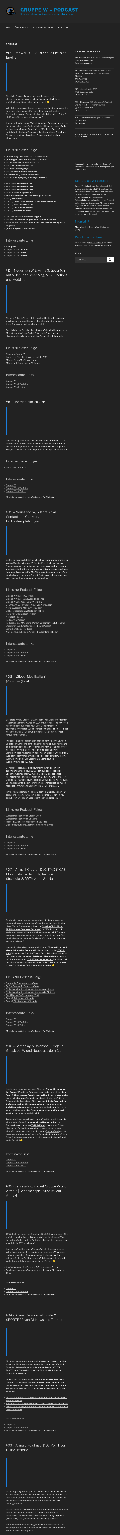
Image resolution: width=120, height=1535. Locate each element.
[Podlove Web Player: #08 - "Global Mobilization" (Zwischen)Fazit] (37, 701)
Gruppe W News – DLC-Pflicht (20, 596)
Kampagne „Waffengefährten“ (31, 178)
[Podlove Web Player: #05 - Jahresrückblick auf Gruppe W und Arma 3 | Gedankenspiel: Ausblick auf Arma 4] (37, 1216)
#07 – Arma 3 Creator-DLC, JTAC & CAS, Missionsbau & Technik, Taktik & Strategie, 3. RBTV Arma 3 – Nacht (36, 874)
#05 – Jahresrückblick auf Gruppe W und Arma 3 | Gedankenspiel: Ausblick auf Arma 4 (36, 1192)
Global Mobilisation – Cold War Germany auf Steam (30, 990)
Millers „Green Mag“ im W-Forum (21, 360)
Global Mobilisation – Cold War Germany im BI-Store (30, 993)
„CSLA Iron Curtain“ (22, 208)
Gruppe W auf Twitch (16, 387)
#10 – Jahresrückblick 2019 (26, 402)
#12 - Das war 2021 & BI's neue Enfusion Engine (94, 58)
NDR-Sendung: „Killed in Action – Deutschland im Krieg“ (32, 632)
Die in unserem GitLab (22, 163)
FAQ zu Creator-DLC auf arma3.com (22, 987)
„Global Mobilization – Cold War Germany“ (34, 202)
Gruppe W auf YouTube (17, 384)
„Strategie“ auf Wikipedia (25, 1002)
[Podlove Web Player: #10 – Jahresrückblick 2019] (37, 421)
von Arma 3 (28, 196)
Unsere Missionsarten (16, 468)
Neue (19, 166)
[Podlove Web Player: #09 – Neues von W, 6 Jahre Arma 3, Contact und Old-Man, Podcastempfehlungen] (37, 541)
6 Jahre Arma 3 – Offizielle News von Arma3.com (29, 605)
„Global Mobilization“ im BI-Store (21, 819)
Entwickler (19, 184)
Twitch (23, 253)
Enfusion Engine (32, 217)
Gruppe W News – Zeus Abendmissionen (25, 599)
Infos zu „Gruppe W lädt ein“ (24, 175)
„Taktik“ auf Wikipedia (23, 999)
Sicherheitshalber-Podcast (19, 629)
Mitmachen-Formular (26, 172)
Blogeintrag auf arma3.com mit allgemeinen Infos (29, 826)
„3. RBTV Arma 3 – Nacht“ (40, 960)
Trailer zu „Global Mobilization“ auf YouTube (26, 823)
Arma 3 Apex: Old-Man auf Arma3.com (24, 608)
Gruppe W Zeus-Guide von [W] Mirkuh (24, 602)
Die (17, 169)
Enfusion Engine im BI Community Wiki (36, 220)
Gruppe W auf (17, 250)
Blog (8, 27)
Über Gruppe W (21, 27)
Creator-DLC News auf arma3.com (22, 984)
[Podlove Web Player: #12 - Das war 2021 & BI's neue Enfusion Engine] (37, 77)
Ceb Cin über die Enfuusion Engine (45, 223)
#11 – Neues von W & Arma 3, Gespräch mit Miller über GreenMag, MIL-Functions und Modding (36, 275)
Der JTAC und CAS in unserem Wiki (22, 996)
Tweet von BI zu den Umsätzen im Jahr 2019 (26, 357)
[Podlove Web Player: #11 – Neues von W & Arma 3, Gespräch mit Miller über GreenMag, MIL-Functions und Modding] (37, 299)
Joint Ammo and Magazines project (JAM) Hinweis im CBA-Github (37, 1405)
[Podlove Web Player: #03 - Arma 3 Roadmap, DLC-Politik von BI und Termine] (37, 1474)
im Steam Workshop (27, 157)
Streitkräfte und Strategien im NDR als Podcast (28, 626)
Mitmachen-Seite (95, 243)
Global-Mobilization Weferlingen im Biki (25, 611)
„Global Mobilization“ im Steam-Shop (23, 816)
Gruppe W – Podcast (49, 10)
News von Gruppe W (16, 354)
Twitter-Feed (52, 1132)
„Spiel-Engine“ (14, 229)
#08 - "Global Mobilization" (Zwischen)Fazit (92, 118)
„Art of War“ (17, 199)
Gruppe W (11, 381)
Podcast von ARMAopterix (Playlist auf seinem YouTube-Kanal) (35, 623)
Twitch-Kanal (38, 1126)
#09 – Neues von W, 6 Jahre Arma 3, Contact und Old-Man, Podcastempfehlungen (33, 517)
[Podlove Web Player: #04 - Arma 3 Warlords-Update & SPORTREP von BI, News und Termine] (37, 1343)
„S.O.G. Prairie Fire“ (22, 205)
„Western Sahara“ (21, 211)
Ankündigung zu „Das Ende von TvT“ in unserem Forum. (32, 1268)
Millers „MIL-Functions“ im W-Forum (23, 363)
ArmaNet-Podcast (15, 617)
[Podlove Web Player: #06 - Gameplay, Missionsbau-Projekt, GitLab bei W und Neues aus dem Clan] (37, 1071)
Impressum (63, 27)
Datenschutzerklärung (43, 27)
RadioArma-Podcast (15, 620)
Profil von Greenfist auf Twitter (21, 614)
